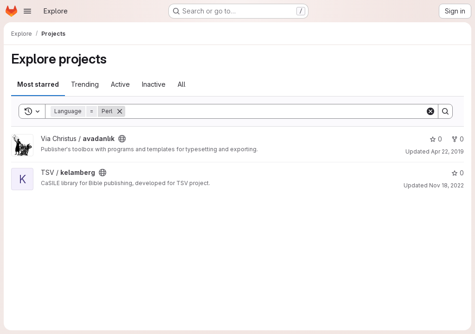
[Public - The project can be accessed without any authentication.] (122, 138)
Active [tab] (120, 84)
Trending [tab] (85, 84)
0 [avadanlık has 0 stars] (436, 139)
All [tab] (182, 84)
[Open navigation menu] (27, 11)
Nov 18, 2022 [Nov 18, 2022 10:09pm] (446, 185)
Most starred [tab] (38, 84)
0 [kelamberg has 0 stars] (457, 173)
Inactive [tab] (154, 84)
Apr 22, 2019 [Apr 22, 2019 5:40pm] (447, 151)
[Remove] (119, 111)
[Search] (275, 111)
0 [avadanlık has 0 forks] (457, 139)
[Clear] (430, 111)
